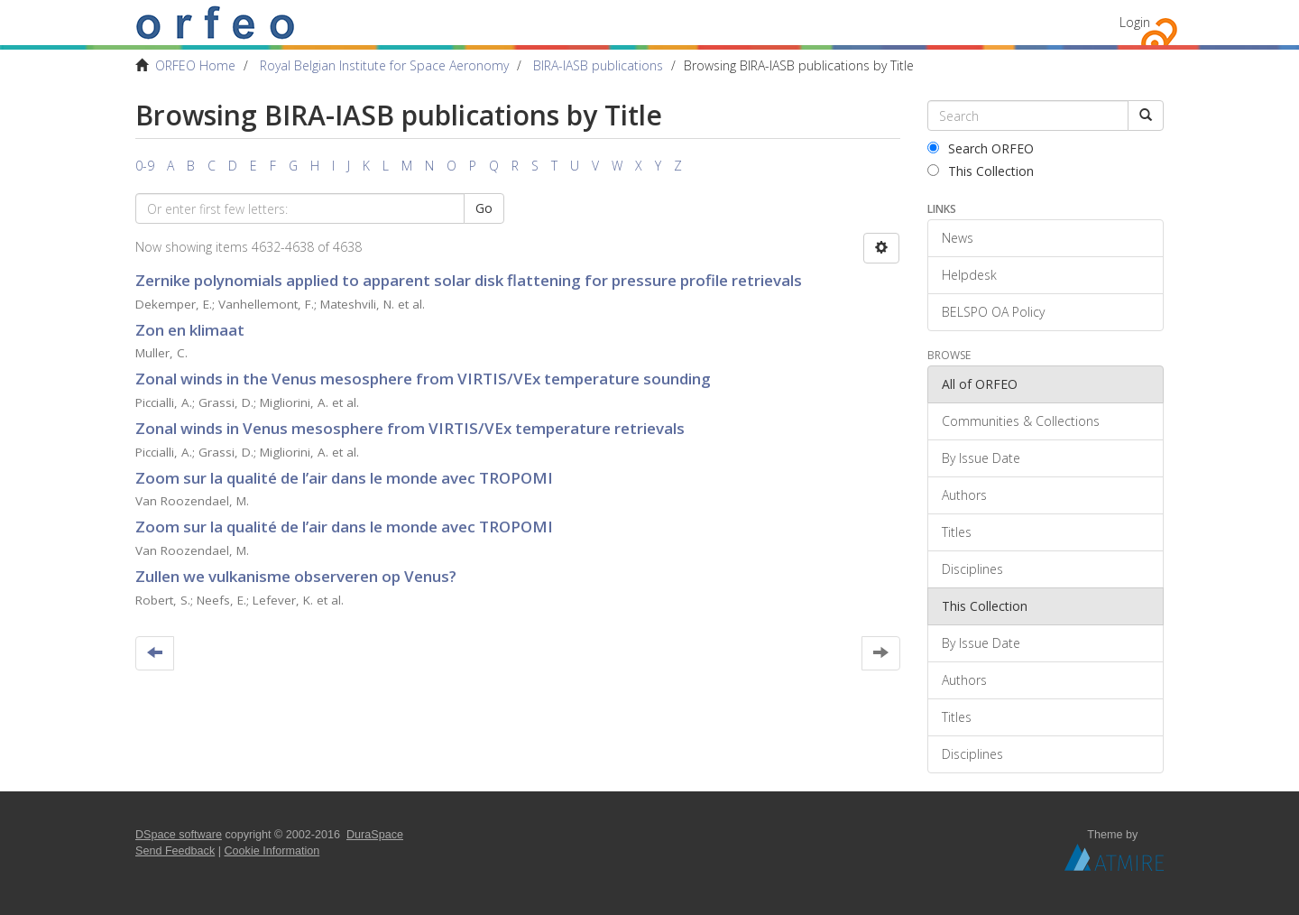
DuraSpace (374, 834)
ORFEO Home (195, 65)
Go (484, 208)
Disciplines (972, 569)
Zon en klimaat (189, 329)
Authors (964, 495)
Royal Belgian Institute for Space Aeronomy (384, 65)
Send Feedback (175, 851)
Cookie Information (272, 851)
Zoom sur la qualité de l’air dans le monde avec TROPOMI (344, 477)
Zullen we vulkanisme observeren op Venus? (295, 576)
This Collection (980, 171)
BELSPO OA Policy (993, 311)
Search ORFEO (980, 148)
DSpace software (178, 834)
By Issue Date (981, 458)
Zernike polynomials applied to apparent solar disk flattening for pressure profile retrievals (468, 280)
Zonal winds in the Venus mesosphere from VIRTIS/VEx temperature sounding (423, 378)
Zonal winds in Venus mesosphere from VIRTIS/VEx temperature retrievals (410, 428)
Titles (957, 532)
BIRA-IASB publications (598, 65)
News (957, 237)
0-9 (144, 165)
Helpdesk (969, 274)
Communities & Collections (1021, 421)
